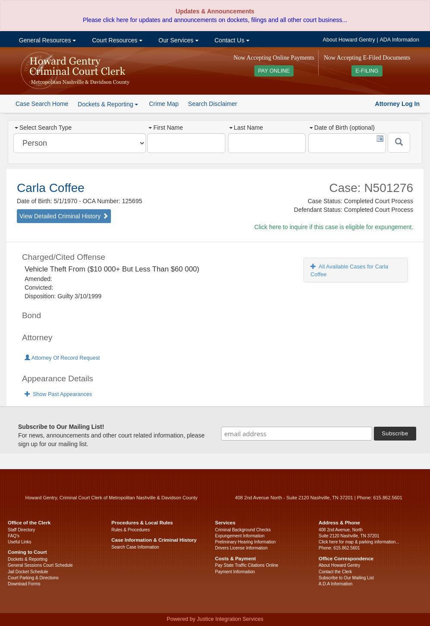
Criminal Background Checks (243, 529)
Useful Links (19, 542)
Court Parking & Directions (33, 577)
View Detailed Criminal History (63, 216)
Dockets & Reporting (27, 559)
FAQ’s (13, 535)
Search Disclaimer (212, 103)
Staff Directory (21, 529)
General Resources (46, 40)
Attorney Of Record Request (62, 358)
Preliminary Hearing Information (245, 542)
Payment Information (235, 571)
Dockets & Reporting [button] (108, 104)
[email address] (296, 434)
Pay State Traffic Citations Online (246, 565)
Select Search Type (43, 127)
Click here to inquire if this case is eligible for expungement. (333, 227)
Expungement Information (240, 535)
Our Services (178, 40)
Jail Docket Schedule (28, 571)
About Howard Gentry (349, 40)
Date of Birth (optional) (342, 127)
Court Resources (116, 40)
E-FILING (366, 71)
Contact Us (231, 40)
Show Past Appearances (58, 394)
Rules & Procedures (130, 529)
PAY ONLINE (274, 71)
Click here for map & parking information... (359, 542)
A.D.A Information (335, 583)
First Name (166, 127)
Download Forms (24, 583)
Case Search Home (42, 103)
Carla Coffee (51, 188)
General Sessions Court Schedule (40, 565)
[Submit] (399, 143)
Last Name (246, 127)
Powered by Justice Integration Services (215, 619)
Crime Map (163, 103)
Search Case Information (135, 547)
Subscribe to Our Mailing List (346, 577)
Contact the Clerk (335, 571)
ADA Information (399, 40)
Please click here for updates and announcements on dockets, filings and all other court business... (215, 19)
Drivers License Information (241, 548)
